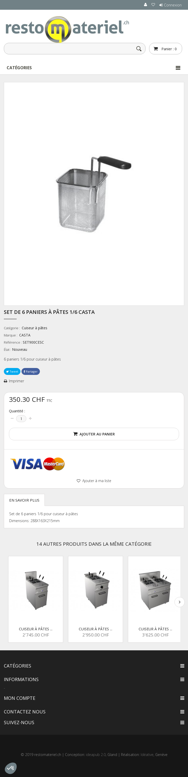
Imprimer (16, 381)
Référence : (13, 342)
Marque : (11, 335)
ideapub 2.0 (96, 754)
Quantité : (17, 411)
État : (7, 349)
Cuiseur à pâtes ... (35, 628)
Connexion (173, 5)
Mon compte (19, 698)
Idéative (147, 754)
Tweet (12, 371)
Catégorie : (12, 328)
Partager (31, 371)
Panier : (168, 48)
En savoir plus (24, 500)
